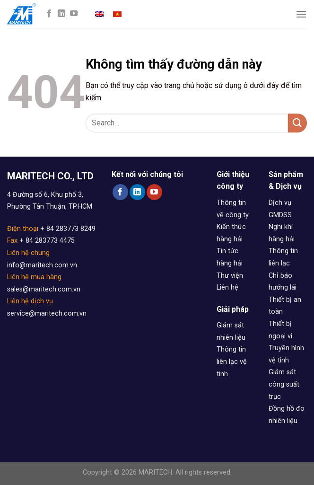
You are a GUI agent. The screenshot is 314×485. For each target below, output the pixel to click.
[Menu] (301, 14)
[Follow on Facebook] (49, 13)
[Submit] (297, 123)
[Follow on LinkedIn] (61, 13)
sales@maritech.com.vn (43, 289)
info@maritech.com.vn (42, 265)
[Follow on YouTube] (74, 13)
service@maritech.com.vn (47, 313)
